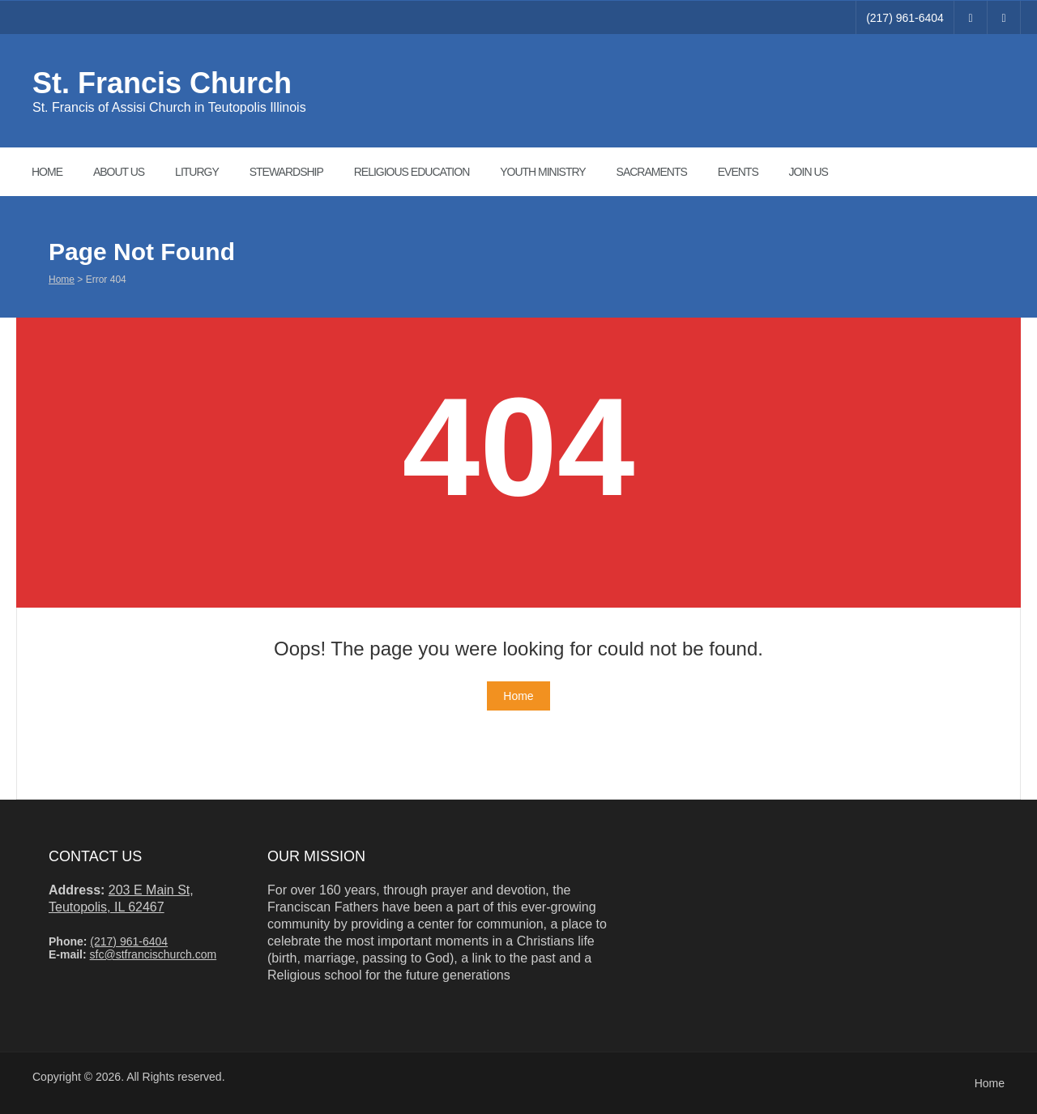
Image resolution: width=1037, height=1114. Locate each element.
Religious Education (412, 171)
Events (738, 171)
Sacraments (652, 171)
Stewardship (286, 171)
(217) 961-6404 (905, 17)
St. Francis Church (162, 83)
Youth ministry (543, 171)
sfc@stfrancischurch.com (153, 954)
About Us (118, 171)
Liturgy (197, 171)
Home (47, 171)
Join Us (808, 171)
